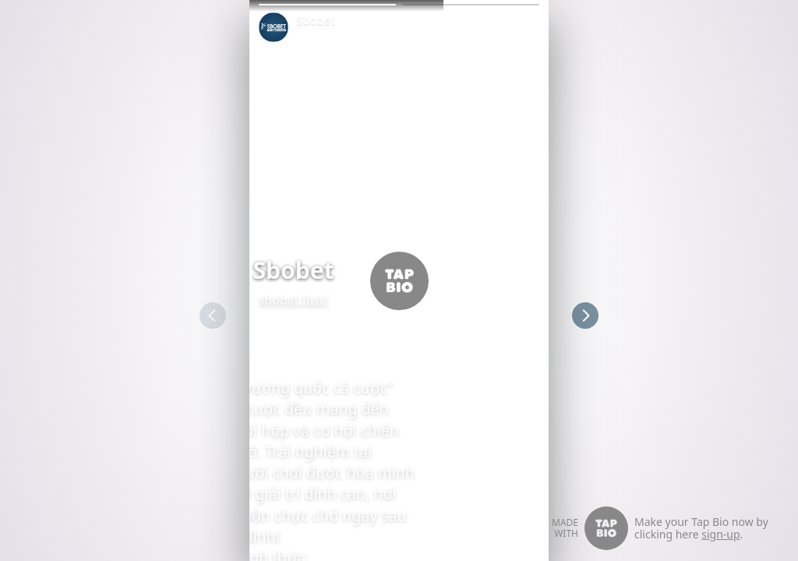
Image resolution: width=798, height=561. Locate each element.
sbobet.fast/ (284, 300)
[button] (327, 4)
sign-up (720, 534)
